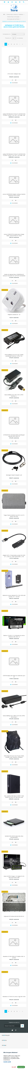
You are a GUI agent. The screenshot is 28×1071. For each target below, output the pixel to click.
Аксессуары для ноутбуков (13, 19)
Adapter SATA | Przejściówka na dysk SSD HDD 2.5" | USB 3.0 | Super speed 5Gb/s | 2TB (14, 556)
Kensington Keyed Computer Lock (14, 475)
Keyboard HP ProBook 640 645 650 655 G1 (14, 916)
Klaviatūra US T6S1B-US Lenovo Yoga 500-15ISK (14, 996)
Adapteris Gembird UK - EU (14, 314)
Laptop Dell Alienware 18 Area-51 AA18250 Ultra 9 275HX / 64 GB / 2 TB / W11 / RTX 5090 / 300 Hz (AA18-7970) (14, 155)
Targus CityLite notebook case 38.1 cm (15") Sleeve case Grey (14, 515)
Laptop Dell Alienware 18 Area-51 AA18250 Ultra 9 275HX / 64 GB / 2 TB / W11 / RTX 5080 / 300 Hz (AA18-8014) (14, 115)
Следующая (20, 44)
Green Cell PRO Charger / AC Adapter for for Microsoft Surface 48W (14, 877)
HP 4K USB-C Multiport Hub (14, 73)
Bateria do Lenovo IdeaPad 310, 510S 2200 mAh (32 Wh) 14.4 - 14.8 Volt (14, 596)
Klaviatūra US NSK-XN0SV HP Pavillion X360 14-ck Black (14, 957)
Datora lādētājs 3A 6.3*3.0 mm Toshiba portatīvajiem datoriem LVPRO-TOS (14, 355)
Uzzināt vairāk (7, 1061)
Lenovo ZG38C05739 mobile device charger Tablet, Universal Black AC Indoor (14, 235)
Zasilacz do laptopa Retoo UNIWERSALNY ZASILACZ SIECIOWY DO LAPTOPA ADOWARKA (14, 275)
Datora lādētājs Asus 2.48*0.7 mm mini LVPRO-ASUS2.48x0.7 (14, 716)
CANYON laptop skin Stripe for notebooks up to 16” (14, 676)
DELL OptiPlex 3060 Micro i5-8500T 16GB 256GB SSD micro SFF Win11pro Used (14, 796)
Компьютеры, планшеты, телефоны (15, 14)
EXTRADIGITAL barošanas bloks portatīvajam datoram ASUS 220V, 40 (14, 435)
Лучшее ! (5, 290)
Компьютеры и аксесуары (13, 16)
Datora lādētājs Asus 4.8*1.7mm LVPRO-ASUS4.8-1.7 (14, 395)
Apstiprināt (21, 1067)
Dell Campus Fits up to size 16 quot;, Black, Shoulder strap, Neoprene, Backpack (14, 756)
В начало (4, 14)
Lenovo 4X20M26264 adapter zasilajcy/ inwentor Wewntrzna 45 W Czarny (14, 194)
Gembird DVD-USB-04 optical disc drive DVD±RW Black (14, 836)
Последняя (22, 44)
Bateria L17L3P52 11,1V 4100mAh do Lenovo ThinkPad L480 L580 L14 (14, 636)
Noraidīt (14, 1067)
